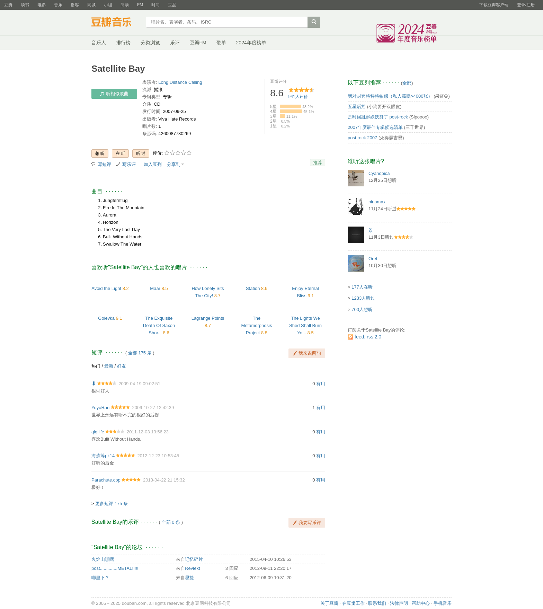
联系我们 (377, 603)
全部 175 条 (140, 352)
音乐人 (98, 42)
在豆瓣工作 (353, 603)
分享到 (173, 164)
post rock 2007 (362, 137)
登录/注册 (526, 4)
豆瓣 (8, 4)
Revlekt (192, 568)
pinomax (376, 201)
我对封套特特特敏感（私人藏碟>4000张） (390, 96)
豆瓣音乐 (116, 23)
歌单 (221, 42)
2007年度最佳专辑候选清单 (375, 127)
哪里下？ (100, 577)
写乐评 (129, 164)
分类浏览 (150, 42)
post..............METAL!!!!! (115, 568)
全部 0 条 (171, 522)
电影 (41, 4)
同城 (91, 4)
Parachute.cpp (106, 480)
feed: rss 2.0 (368, 336)
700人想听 (362, 309)
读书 (25, 4)
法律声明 (399, 603)
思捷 (189, 577)
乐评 (175, 42)
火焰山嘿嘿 (102, 559)
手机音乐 (443, 603)
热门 (95, 366)
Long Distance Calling (180, 82)
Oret (372, 258)
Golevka (106, 318)
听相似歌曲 (114, 93)
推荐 (317, 162)
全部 (406, 83)
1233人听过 (363, 298)
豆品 (172, 4)
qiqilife (97, 431)
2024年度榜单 (251, 42)
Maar (155, 288)
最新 (108, 366)
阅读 (125, 4)
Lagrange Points (208, 318)
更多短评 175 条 (111, 503)
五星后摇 (357, 106)
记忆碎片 (194, 559)
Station (253, 288)
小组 (108, 4)
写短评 (104, 164)
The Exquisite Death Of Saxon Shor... (159, 325)
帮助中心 (421, 603)
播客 (75, 4)
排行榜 (123, 42)
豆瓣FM (198, 42)
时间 (155, 4)
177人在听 (362, 287)
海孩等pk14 (103, 455)
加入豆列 (153, 164)
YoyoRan (100, 407)
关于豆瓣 (329, 603)
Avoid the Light (106, 288)
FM (140, 4)
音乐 (58, 4)
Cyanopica (379, 173)
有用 (320, 383)
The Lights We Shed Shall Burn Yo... (305, 325)
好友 (121, 366)
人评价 (298, 96)
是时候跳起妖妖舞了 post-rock (378, 117)
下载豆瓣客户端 (493, 4)
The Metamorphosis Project (256, 325)
